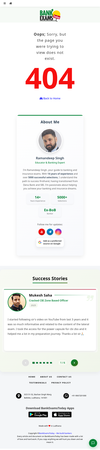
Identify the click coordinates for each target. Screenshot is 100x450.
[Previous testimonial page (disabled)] (25, 363)
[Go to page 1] (33, 364)
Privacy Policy (61, 384)
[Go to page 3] (40, 364)
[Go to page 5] (47, 364)
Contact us (64, 378)
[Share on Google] (50, 242)
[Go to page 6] (51, 364)
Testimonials (38, 384)
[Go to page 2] (37, 364)
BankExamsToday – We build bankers (55, 434)
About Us (46, 378)
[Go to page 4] (44, 364)
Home (31, 378)
